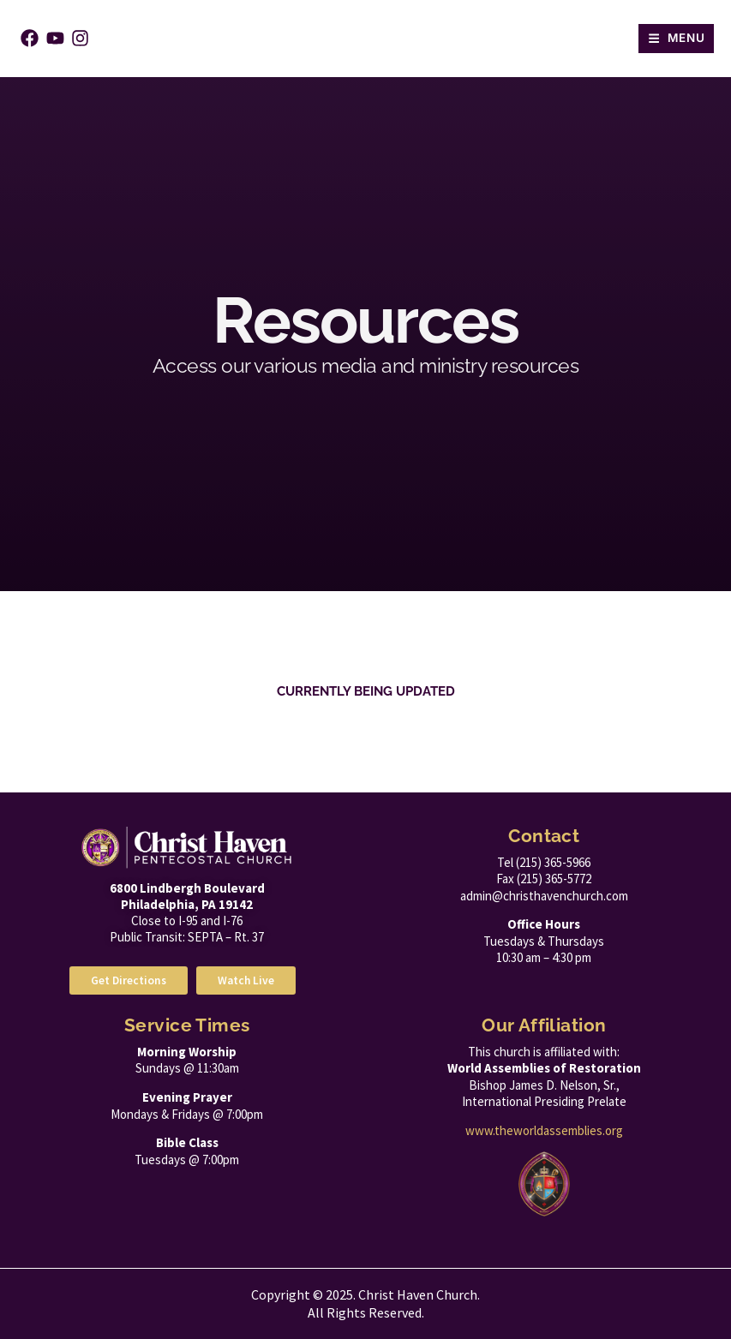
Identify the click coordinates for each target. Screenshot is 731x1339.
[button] (676, 38)
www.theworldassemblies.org (544, 1130)
